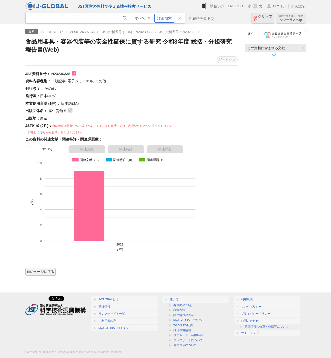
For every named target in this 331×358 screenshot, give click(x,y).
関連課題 (165, 149)
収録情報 (104, 306)
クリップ (265, 18)
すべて (47, 149)
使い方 (219, 6)
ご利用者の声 (107, 320)
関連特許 (126, 149)
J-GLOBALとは (109, 299)
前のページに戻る (40, 271)
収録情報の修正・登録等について (267, 326)
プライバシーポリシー (255, 313)
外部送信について (185, 345)
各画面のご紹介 (183, 305)
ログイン (279, 6)
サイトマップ (250, 333)
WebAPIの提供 (183, 325)
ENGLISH (235, 6)
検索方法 (179, 310)
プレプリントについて (188, 340)
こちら (41, 132)
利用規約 (247, 299)
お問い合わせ (250, 320)
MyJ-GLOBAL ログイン (114, 328)
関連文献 (87, 149)
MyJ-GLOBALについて (188, 320)
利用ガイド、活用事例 (188, 335)
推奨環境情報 (182, 330)
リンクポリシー (251, 306)
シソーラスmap (291, 18)
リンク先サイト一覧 (112, 313)
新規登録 (298, 6)
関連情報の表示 (183, 315)
